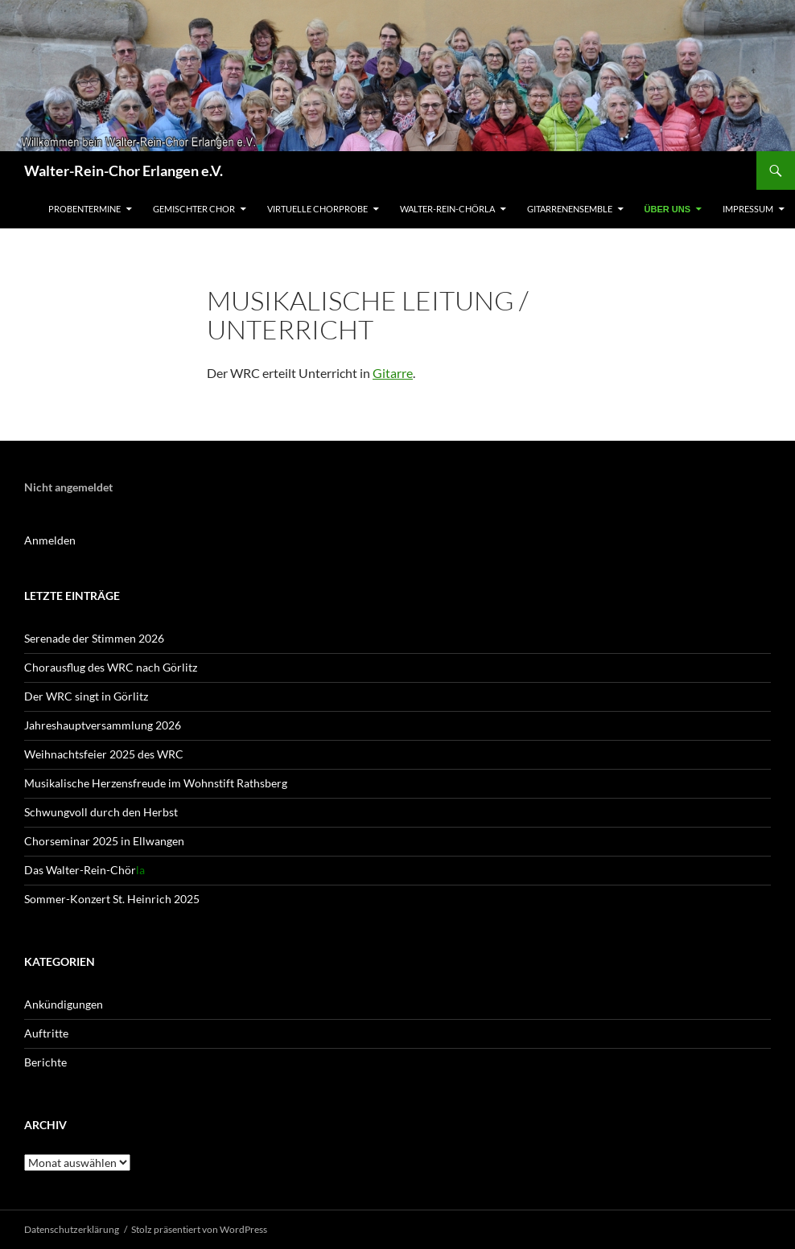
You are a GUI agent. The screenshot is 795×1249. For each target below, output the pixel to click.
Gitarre (393, 372)
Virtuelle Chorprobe (317, 208)
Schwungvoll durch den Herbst (101, 812)
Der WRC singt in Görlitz (86, 696)
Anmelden (50, 540)
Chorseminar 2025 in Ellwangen (104, 841)
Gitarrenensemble (569, 208)
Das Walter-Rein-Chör (84, 870)
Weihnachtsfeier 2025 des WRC (103, 754)
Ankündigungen (63, 1004)
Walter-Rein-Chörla (447, 208)
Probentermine (84, 208)
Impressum (748, 208)
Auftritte (46, 1033)
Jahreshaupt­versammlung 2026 (102, 725)
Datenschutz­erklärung (71, 1229)
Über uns (667, 209)
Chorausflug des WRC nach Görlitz (110, 667)
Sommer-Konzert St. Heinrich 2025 (112, 899)
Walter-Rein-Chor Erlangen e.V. (123, 170)
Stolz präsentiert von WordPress (199, 1229)
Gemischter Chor (194, 208)
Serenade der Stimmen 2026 (94, 638)
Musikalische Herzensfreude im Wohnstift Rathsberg (155, 783)
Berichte (45, 1062)
